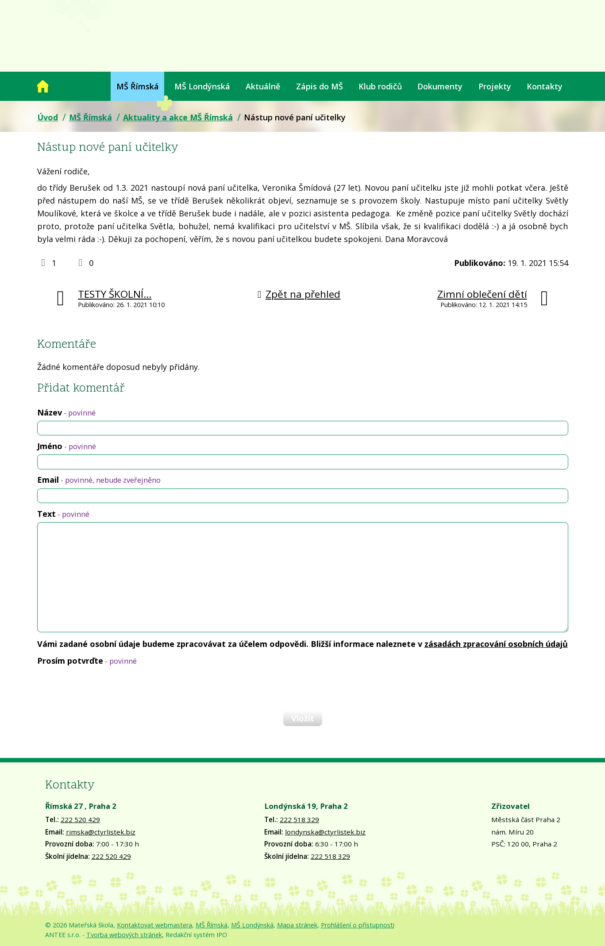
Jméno (66, 446)
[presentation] (104, 687)
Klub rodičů (380, 86)
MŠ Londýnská (202, 86)
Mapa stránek (297, 925)
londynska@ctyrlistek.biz (325, 831)
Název (66, 412)
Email (99, 479)
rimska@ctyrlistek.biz (100, 831)
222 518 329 (299, 819)
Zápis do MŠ (319, 86)
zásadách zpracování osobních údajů (496, 643)
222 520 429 (80, 819)
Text (63, 513)
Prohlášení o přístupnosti (357, 925)
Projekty (494, 86)
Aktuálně (263, 86)
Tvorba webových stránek (124, 935)
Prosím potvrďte (87, 660)
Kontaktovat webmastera (154, 925)
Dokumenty (439, 86)
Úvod (42, 86)
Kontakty (545, 86)
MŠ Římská (137, 86)
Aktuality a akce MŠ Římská (178, 117)
